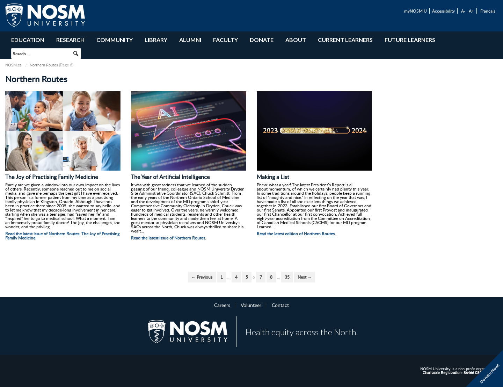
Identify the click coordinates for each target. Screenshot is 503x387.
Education (27, 39)
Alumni (190, 39)
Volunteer (251, 304)
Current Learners (345, 39)
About (295, 39)
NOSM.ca (13, 64)
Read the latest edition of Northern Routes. (296, 234)
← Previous (201, 277)
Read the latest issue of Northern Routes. (168, 238)
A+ (471, 11)
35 (287, 277)
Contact (280, 304)
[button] (76, 53)
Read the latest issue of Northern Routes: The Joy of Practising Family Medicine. (62, 236)
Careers (222, 304)
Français (487, 11)
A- (463, 11)
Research (70, 39)
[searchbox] (46, 53)
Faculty (225, 39)
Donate (262, 39)
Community (114, 39)
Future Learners (410, 39)
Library (156, 39)
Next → (305, 277)
